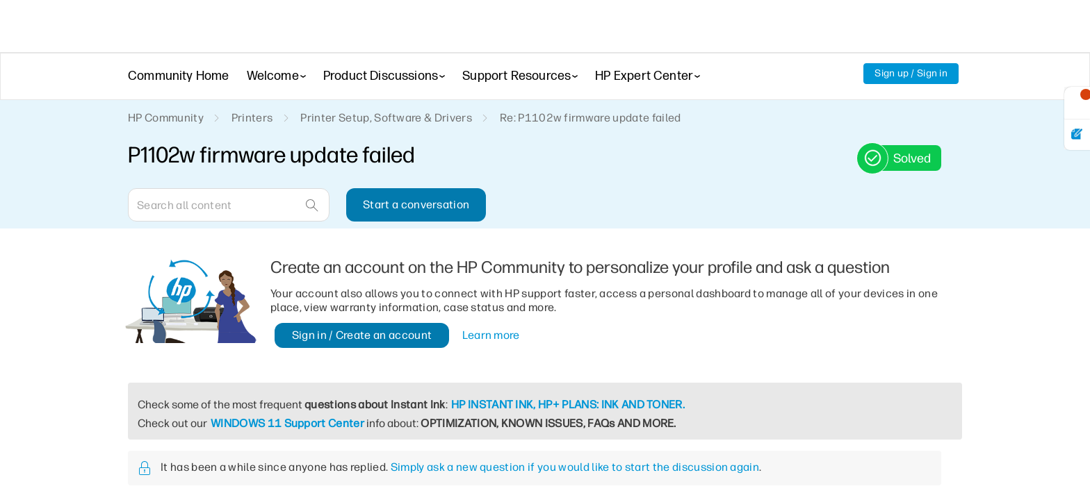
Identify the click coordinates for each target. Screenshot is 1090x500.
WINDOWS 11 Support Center (292, 423)
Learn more (492, 335)
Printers (254, 118)
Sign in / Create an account (362, 335)
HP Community (166, 118)
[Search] (229, 205)
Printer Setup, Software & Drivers (387, 118)
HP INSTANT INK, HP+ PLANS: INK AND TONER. (594, 404)
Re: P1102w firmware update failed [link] (592, 118)
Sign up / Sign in (910, 73)
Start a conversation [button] (414, 204)
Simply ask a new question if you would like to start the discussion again (581, 467)
